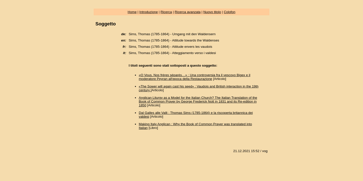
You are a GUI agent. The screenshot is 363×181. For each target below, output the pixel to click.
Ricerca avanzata (188, 12)
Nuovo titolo (212, 12)
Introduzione (148, 12)
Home (132, 12)
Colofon (229, 12)
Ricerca (166, 12)
